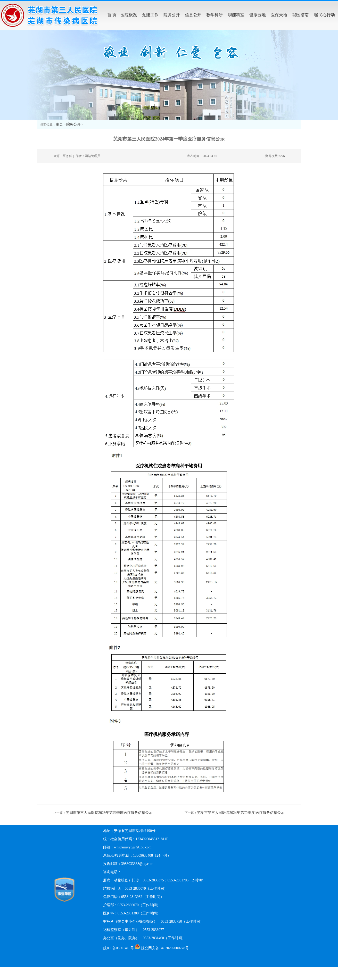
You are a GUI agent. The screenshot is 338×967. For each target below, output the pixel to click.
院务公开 (73, 124)
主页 (59, 124)
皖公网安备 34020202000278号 (165, 948)
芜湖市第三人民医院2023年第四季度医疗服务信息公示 (109, 813)
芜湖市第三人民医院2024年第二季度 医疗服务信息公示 (241, 813)
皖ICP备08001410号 (118, 948)
